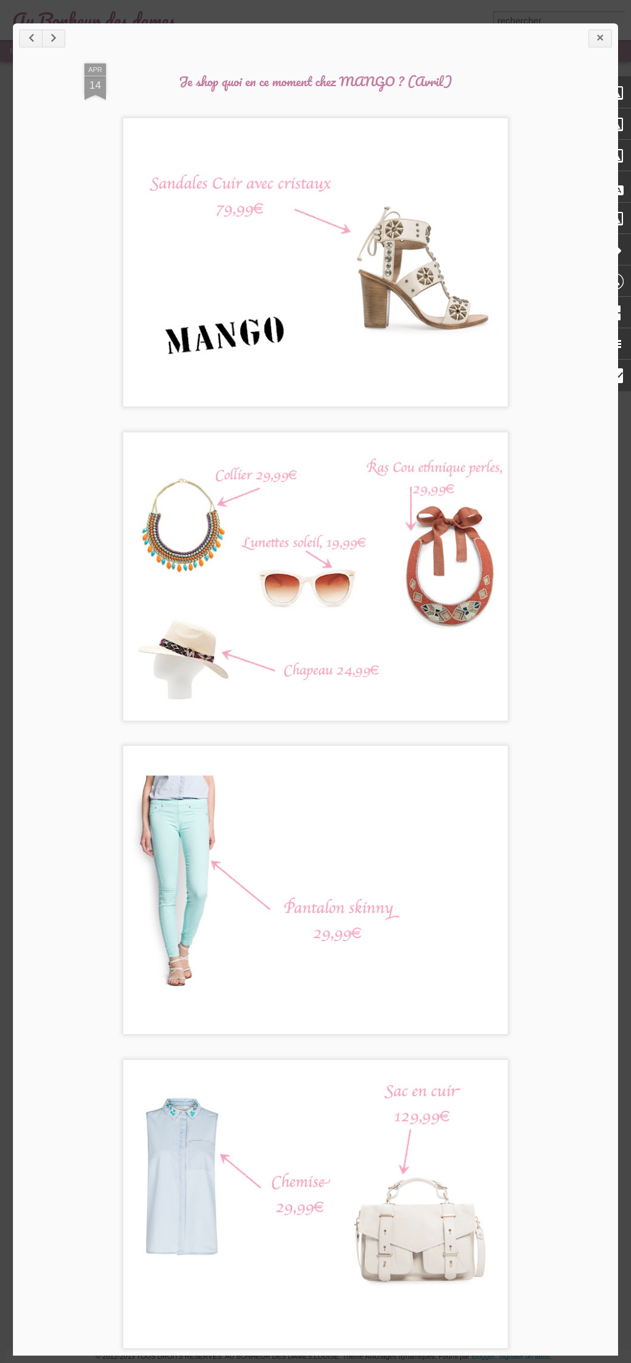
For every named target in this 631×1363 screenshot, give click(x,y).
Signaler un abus (524, 1356)
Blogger (483, 1356)
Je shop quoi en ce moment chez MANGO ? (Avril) (315, 81)
